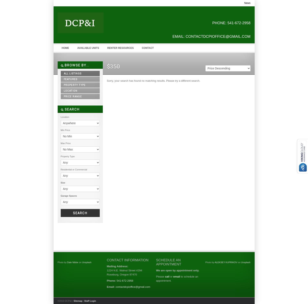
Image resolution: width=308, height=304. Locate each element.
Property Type (75, 85)
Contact (148, 48)
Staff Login (90, 301)
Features (71, 79)
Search (80, 213)
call (167, 276)
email (176, 276)
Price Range (73, 96)
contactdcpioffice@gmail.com (133, 286)
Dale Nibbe (72, 262)
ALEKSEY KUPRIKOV (226, 262)
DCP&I (88, 26)
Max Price (66, 143)
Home (65, 48)
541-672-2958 (125, 280)
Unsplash (87, 262)
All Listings (72, 73)
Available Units (88, 48)
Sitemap (78, 301)
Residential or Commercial (74, 169)
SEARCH (70, 109)
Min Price (65, 130)
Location (71, 90)
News (247, 3)
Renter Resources (120, 48)
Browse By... (75, 65)
